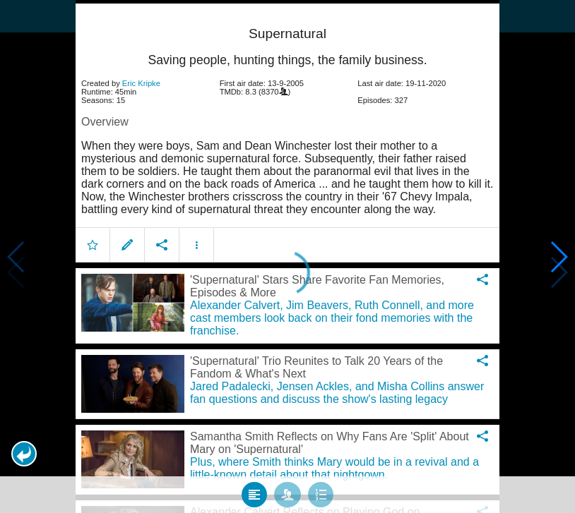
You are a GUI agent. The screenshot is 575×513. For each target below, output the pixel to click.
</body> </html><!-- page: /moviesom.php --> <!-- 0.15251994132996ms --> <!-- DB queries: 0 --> (287, 256)
